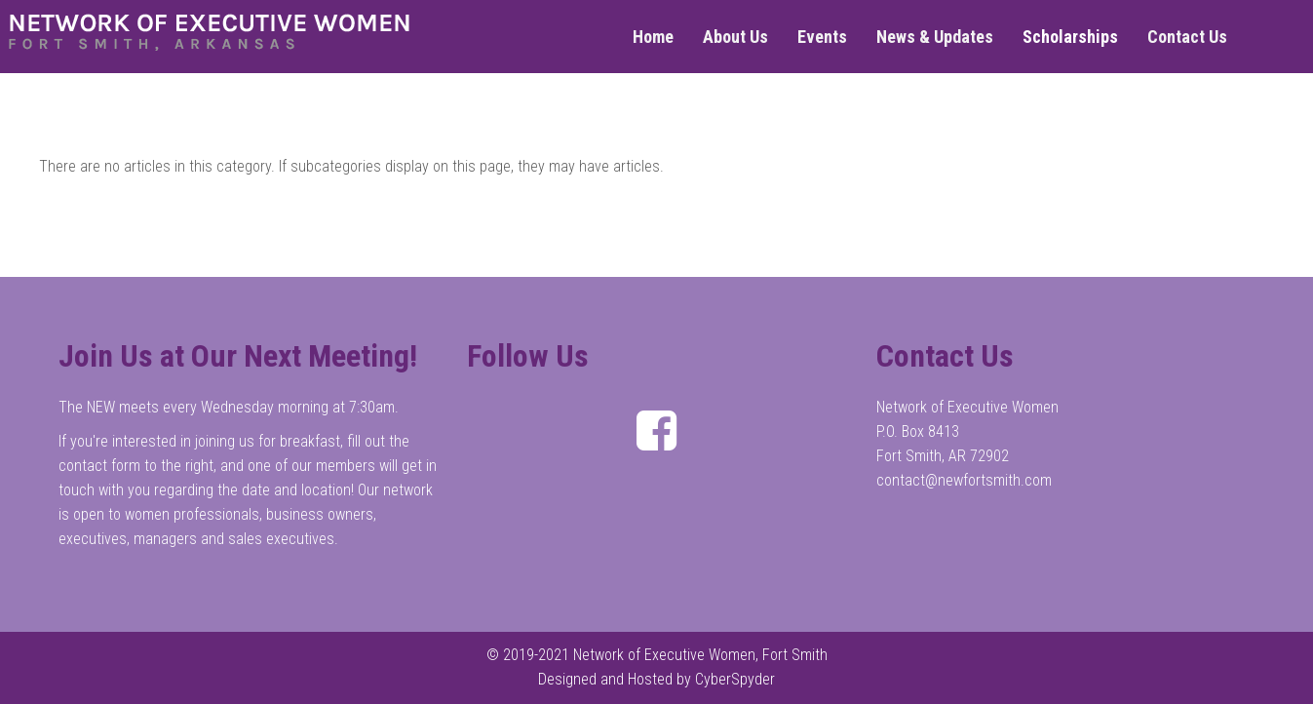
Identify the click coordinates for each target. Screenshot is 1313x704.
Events (822, 36)
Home (653, 36)
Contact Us (1187, 36)
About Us (735, 36)
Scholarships (1070, 36)
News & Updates (934, 36)
